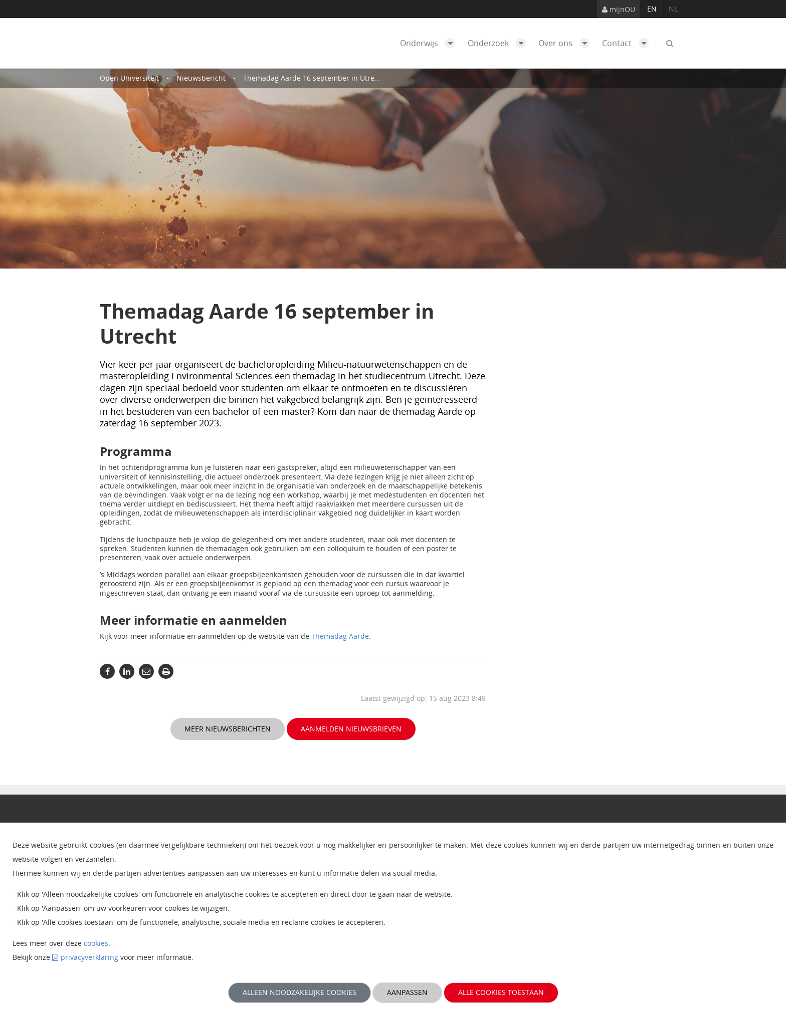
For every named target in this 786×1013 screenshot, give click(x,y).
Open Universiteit (129, 78)
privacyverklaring (89, 957)
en (652, 9)
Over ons (566, 43)
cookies (96, 943)
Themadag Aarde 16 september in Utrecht (314, 78)
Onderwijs (430, 43)
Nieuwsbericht (201, 78)
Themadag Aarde (340, 636)
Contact (628, 43)
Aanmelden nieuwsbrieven (351, 728)
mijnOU (618, 9)
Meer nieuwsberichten (227, 728)
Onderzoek (499, 43)
